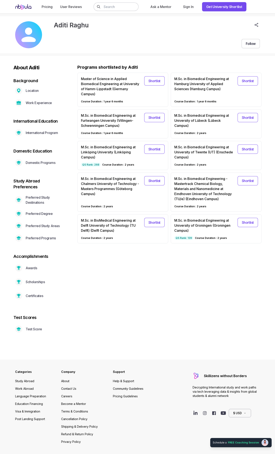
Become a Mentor (73, 404)
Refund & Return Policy (77, 434)
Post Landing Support (30, 419)
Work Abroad (24, 388)
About (65, 381)
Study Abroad (24, 381)
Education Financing (29, 404)
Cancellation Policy (74, 419)
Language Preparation (30, 396)
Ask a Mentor (160, 7)
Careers (66, 396)
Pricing (47, 7)
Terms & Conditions (74, 411)
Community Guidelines (128, 388)
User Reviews (71, 7)
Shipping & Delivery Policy (79, 426)
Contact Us (68, 388)
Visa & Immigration (27, 411)
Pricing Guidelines (125, 396)
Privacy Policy (71, 441)
